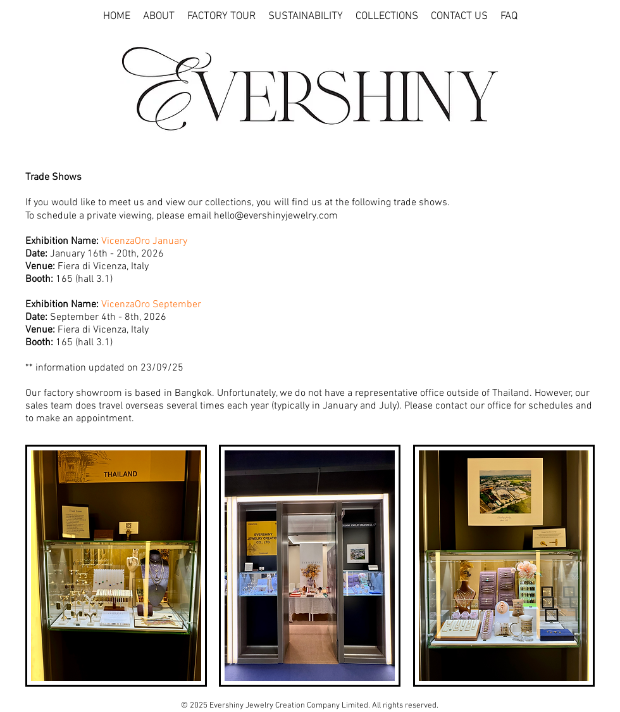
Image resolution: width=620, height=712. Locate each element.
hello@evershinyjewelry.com (276, 216)
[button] (159, 16)
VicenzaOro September (151, 304)
